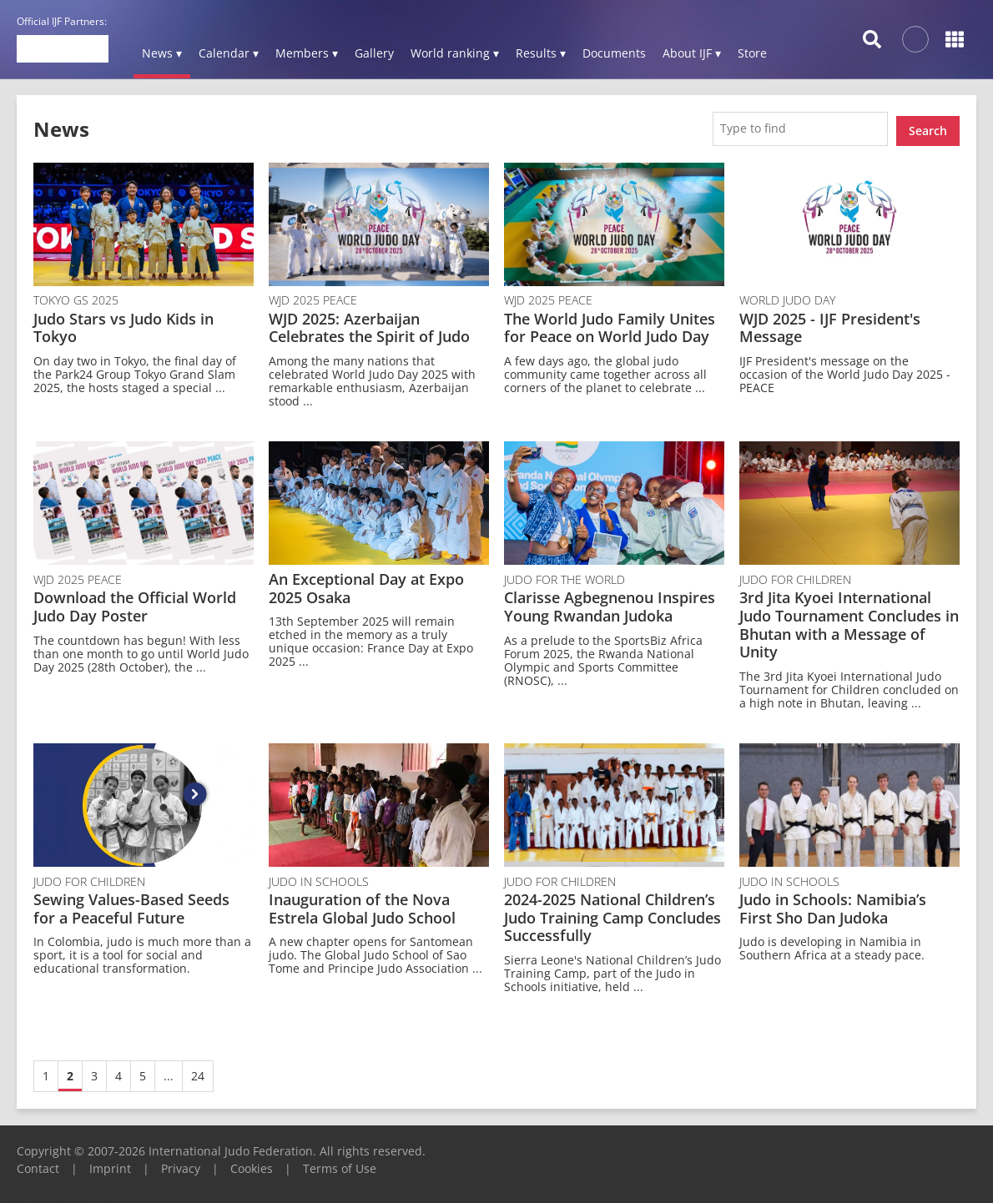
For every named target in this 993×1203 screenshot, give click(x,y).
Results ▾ (541, 53)
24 (197, 1072)
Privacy (180, 1164)
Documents (614, 53)
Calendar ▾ (229, 53)
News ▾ (162, 53)
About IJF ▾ (692, 53)
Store (752, 53)
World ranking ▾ (455, 53)
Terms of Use (339, 1164)
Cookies (251, 1164)
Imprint (110, 1164)
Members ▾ (306, 53)
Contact (38, 1164)
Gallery (374, 53)
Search (928, 126)
